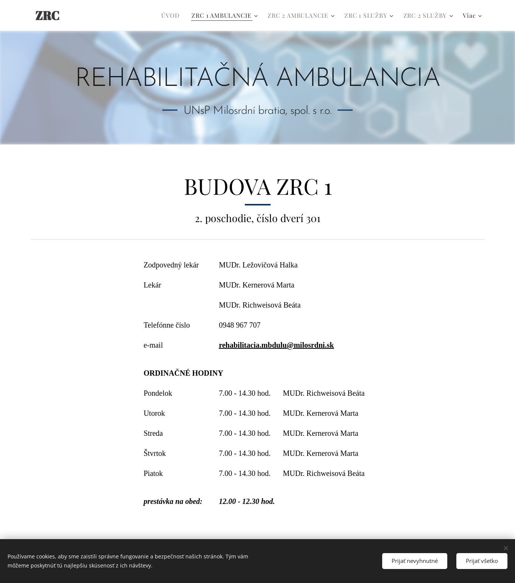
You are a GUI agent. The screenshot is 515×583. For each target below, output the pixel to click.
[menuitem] (172, 15)
